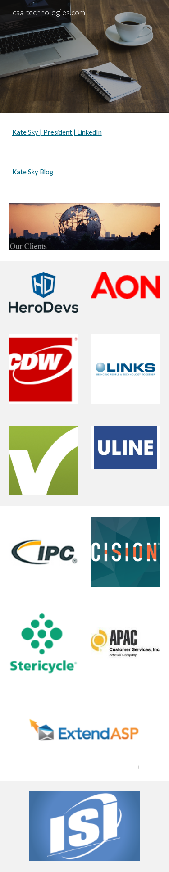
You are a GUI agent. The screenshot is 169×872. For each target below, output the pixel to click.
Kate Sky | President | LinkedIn (57, 132)
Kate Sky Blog (32, 172)
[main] (85, 132)
